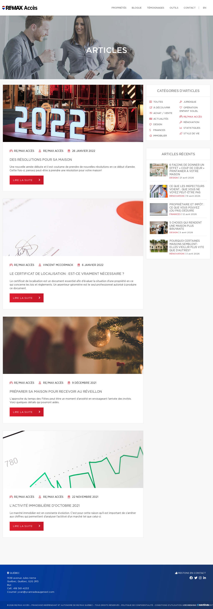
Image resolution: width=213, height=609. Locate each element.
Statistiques (190, 128)
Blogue (137, 8)
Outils (174, 8)
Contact (190, 8)
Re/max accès (22, 151)
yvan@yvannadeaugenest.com (35, 592)
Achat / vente (160, 113)
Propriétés (119, 8)
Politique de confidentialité (137, 605)
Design (155, 124)
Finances (157, 130)
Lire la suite (24, 180)
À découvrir (159, 107)
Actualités (158, 119)
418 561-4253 (21, 588)
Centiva (203, 605)
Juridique (188, 102)
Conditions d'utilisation (168, 605)
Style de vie (189, 133)
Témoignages (155, 8)
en (204, 8)
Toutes (156, 102)
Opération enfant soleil (189, 109)
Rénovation (189, 122)
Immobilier (158, 135)
